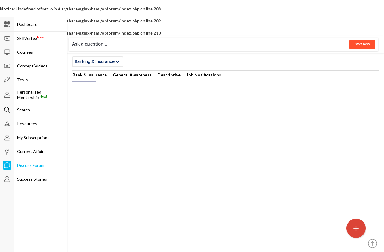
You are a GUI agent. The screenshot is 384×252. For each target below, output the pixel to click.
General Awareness (132, 74)
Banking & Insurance (97, 61)
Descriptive (169, 74)
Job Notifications (204, 74)
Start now (362, 44)
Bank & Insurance (90, 74)
